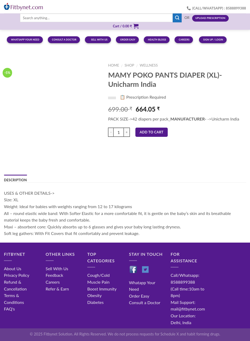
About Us (12, 268)
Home (113, 65)
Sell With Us (57, 268)
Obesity (94, 295)
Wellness (149, 65)
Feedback (54, 275)
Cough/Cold (98, 275)
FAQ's (9, 308)
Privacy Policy (16, 275)
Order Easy (139, 295)
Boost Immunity (101, 288)
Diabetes (95, 302)
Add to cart (152, 132)
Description (15, 180)
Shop (129, 65)
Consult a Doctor (144, 302)
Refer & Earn (57, 288)
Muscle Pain (98, 281)
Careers (53, 281)
